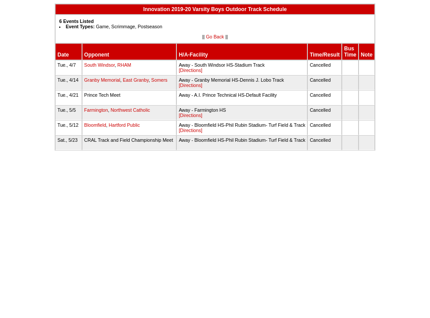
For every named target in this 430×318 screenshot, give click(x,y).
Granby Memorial (102, 80)
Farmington (96, 110)
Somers (159, 80)
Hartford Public (124, 125)
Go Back (215, 36)
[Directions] (190, 70)
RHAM (124, 65)
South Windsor (99, 65)
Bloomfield (95, 125)
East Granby (135, 80)
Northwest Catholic (130, 110)
